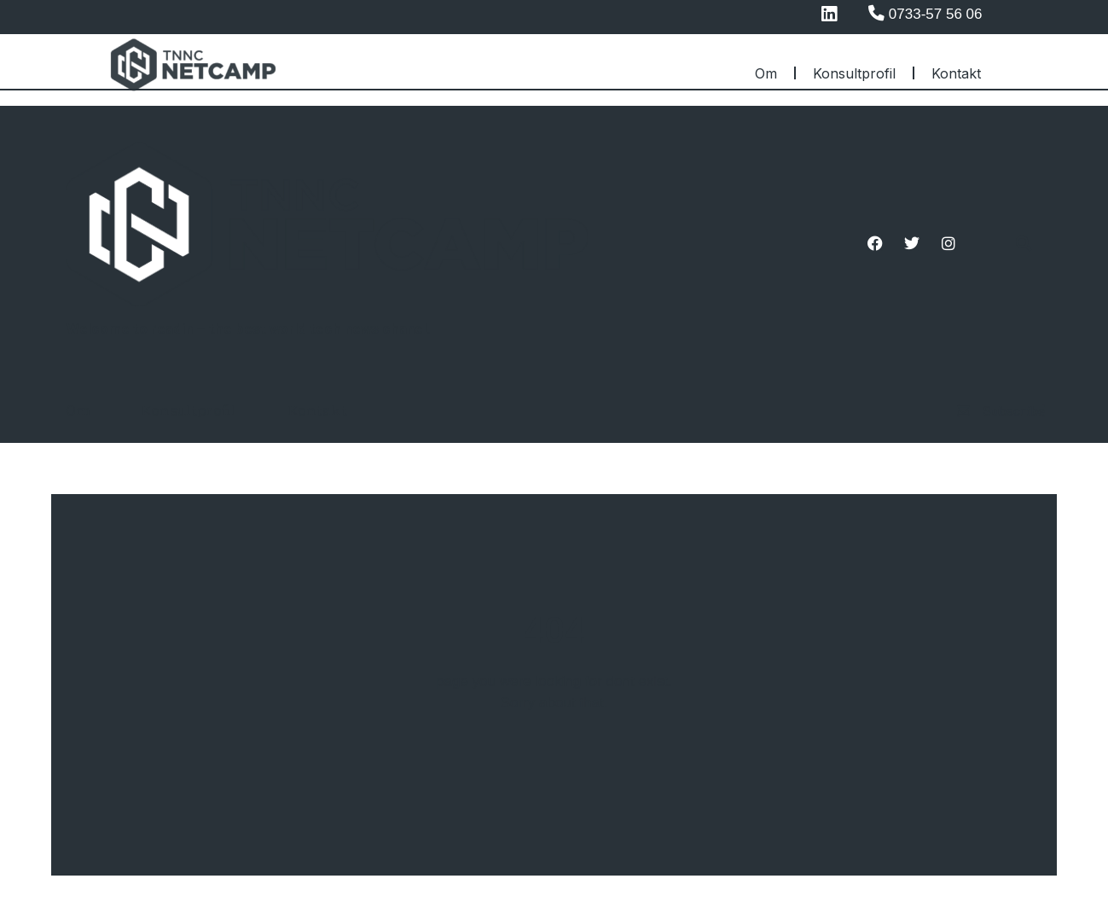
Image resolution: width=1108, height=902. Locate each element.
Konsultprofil (854, 73)
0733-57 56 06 (936, 14)
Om (766, 73)
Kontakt (956, 73)
